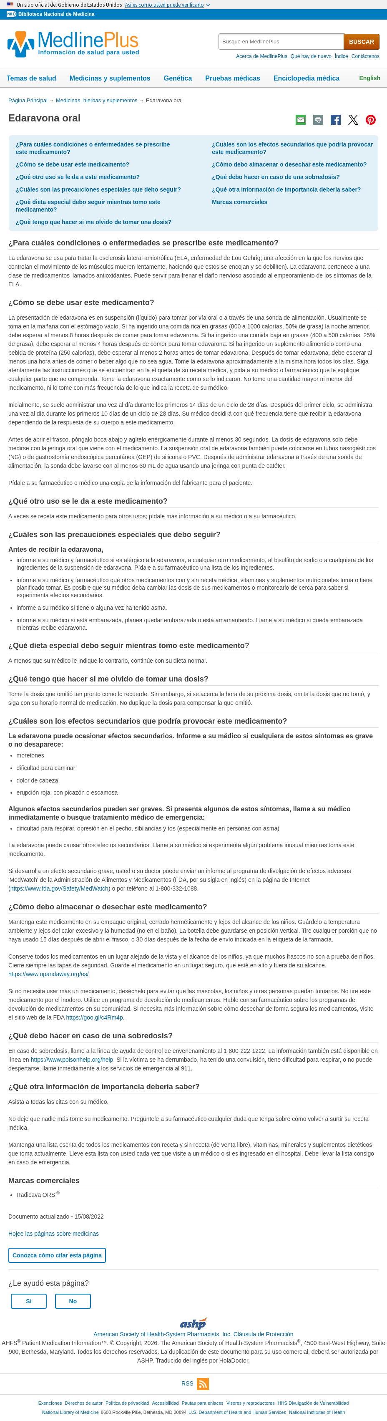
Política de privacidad (127, 1403)
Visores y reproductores (250, 1403)
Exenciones (50, 1403)
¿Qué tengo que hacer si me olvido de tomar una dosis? (93, 222)
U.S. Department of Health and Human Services (237, 1412)
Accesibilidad (165, 1403)
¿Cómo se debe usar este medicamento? (72, 164)
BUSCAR (361, 41)
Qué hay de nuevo (311, 56)
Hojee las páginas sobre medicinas (53, 1233)
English (369, 78)
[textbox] (282, 41)
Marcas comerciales (239, 202)
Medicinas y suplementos (110, 78)
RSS (195, 1384)
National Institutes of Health (317, 1412)
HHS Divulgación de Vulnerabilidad (313, 1403)
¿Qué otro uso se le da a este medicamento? (78, 177)
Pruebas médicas (232, 78)
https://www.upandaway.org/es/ (48, 974)
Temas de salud (31, 78)
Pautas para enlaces (203, 1403)
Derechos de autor (84, 1403)
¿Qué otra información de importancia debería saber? (286, 189)
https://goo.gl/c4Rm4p (94, 1017)
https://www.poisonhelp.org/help (72, 1059)
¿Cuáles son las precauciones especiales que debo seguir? (98, 189)
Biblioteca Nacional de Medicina (56, 14)
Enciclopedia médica (306, 78)
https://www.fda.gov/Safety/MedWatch (59, 888)
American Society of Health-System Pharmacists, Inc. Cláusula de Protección (193, 1334)
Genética (178, 78)
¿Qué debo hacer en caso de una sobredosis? (276, 177)
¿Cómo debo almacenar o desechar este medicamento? (289, 164)
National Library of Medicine (70, 1412)
